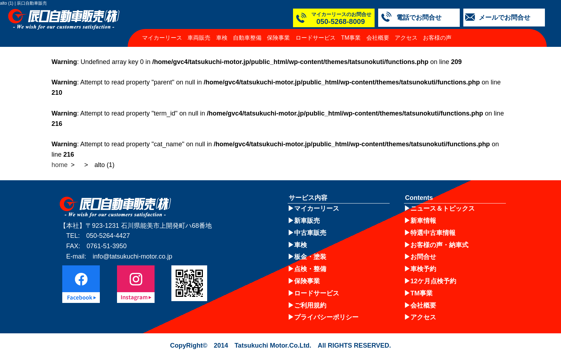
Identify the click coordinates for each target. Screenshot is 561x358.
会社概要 (377, 38)
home (60, 164)
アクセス (406, 38)
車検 (222, 38)
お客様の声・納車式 (439, 245)
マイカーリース (162, 38)
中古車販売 (310, 232)
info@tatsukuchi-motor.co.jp (132, 256)
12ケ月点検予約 (433, 281)
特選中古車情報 (432, 232)
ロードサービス (316, 38)
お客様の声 (437, 38)
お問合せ (423, 256)
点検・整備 (310, 269)
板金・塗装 (310, 256)
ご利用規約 (310, 305)
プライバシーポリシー (326, 317)
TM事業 (351, 38)
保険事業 (278, 38)
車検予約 (423, 269)
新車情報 (423, 220)
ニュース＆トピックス (442, 208)
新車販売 (307, 220)
